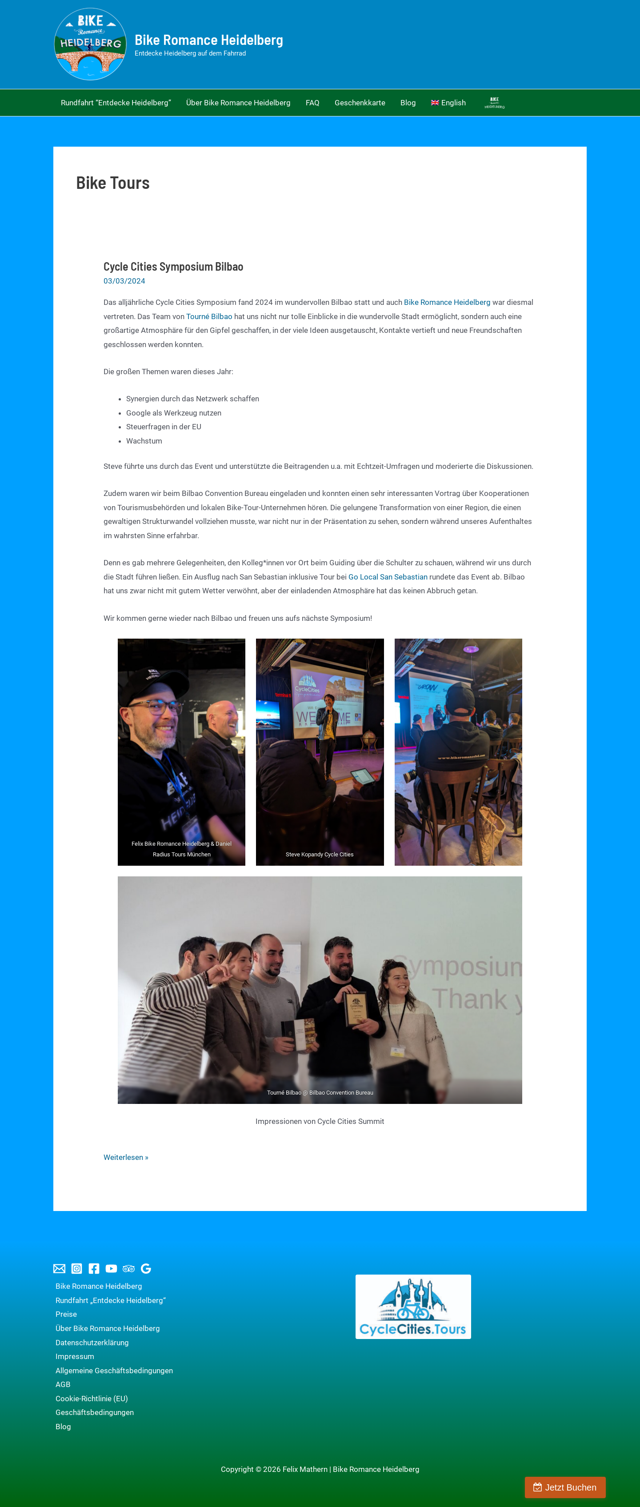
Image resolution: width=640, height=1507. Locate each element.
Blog (61, 1426)
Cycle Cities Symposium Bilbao (174, 266)
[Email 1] (59, 1269)
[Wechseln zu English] (448, 102)
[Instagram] (77, 1269)
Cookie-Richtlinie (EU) (89, 1398)
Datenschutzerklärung (90, 1342)
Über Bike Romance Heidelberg (105, 1328)
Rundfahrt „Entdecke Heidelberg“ (108, 1300)
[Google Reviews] (146, 1269)
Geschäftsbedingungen (92, 1412)
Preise (64, 1314)
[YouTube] (111, 1269)
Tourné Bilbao (209, 316)
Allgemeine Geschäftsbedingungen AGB (112, 1377)
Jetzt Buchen (596, 1487)
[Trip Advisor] (129, 1269)
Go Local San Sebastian (388, 576)
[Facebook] (94, 1269)
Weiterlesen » (126, 1158)
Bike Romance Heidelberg (209, 39)
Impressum (72, 1356)
